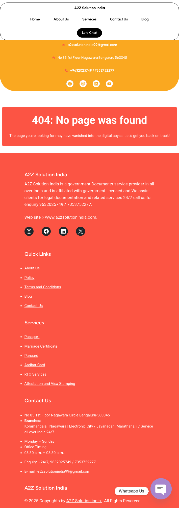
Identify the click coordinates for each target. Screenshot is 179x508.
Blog (28, 296)
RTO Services (35, 374)
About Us (32, 268)
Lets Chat (89, 33)
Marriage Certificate (41, 346)
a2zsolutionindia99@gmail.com (64, 471)
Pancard (31, 355)
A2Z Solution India (89, 8)
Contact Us (33, 305)
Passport (32, 336)
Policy (29, 277)
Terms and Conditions (42, 287)
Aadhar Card (34, 365)
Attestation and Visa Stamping (49, 383)
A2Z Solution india (84, 500)
